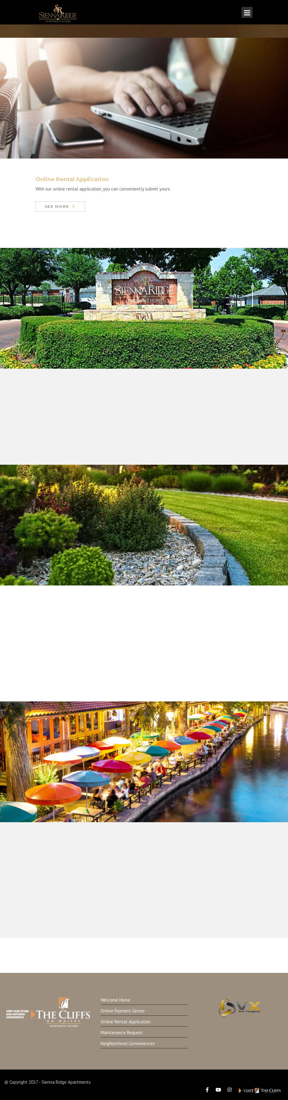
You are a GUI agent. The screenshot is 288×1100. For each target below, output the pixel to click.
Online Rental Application (126, 1022)
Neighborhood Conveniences (128, 1043)
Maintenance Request (122, 1032)
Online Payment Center (123, 1011)
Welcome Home (115, 1000)
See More (57, 206)
